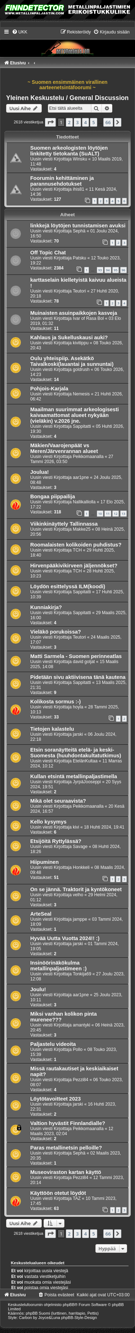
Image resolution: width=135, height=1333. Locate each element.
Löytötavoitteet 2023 (55, 1099)
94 (107, 270)
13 (123, 513)
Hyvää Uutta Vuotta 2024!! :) (64, 938)
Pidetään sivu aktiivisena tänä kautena (78, 677)
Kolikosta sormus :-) (55, 701)
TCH (77, 550)
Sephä (79, 230)
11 (107, 513)
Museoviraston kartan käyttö (65, 1172)
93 (100, 270)
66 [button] (108, 122)
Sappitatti (82, 426)
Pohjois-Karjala (49, 388)
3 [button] (77, 122)
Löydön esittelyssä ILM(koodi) (67, 586)
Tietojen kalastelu (52, 729)
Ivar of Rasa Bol (88, 318)
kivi (76, 827)
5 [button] (93, 122)
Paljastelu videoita (53, 1044)
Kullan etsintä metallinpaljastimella (73, 776)
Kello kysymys (48, 822)
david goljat (84, 661)
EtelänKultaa (85, 760)
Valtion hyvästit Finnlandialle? (67, 1123)
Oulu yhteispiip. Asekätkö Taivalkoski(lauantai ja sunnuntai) (71, 361)
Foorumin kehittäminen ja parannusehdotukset (62, 181)
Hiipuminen (44, 862)
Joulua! (39, 472)
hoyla (78, 706)
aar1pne (81, 477)
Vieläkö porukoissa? (55, 632)
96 (123, 270)
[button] (50, 122)
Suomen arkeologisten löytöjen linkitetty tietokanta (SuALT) (69, 151)
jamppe (80, 919)
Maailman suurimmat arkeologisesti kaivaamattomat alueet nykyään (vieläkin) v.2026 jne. (74, 415)
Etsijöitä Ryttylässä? (55, 841)
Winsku (80, 159)
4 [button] (85, 122)
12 (115, 513)
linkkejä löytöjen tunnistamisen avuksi (78, 225)
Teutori (79, 291)
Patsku (79, 257)
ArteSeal (40, 914)
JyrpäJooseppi (87, 781)
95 (115, 270)
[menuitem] (19, 32)
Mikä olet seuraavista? (58, 801)
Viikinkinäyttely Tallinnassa (64, 524)
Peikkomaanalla (88, 456)
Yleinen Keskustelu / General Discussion (67, 97)
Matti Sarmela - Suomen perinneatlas (76, 656)
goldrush (81, 369)
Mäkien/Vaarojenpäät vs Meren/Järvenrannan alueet (64, 448)
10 (100, 513)
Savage (80, 846)
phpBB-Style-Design (79, 1317)
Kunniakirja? (46, 607)
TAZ (77, 1198)
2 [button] (69, 122)
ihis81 (78, 189)
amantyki (81, 1025)
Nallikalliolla (84, 501)
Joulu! (38, 989)
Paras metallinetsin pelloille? (66, 1148)
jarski (78, 734)
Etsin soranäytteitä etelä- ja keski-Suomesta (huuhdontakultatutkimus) (75, 752)
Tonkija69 (82, 973)
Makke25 (81, 529)
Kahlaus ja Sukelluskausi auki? (69, 337)
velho (78, 894)
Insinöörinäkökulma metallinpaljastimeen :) (58, 965)
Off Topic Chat (48, 252)
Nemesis (81, 393)
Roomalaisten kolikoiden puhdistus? (75, 545)
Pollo (77, 1049)
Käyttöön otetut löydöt (58, 1193)
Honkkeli (81, 867)
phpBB (69, 1304)
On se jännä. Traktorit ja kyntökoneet (76, 889)
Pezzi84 (80, 1079)
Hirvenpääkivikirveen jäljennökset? (73, 565)
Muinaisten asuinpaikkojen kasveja (73, 313)
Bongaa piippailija (52, 496)
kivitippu (81, 342)
